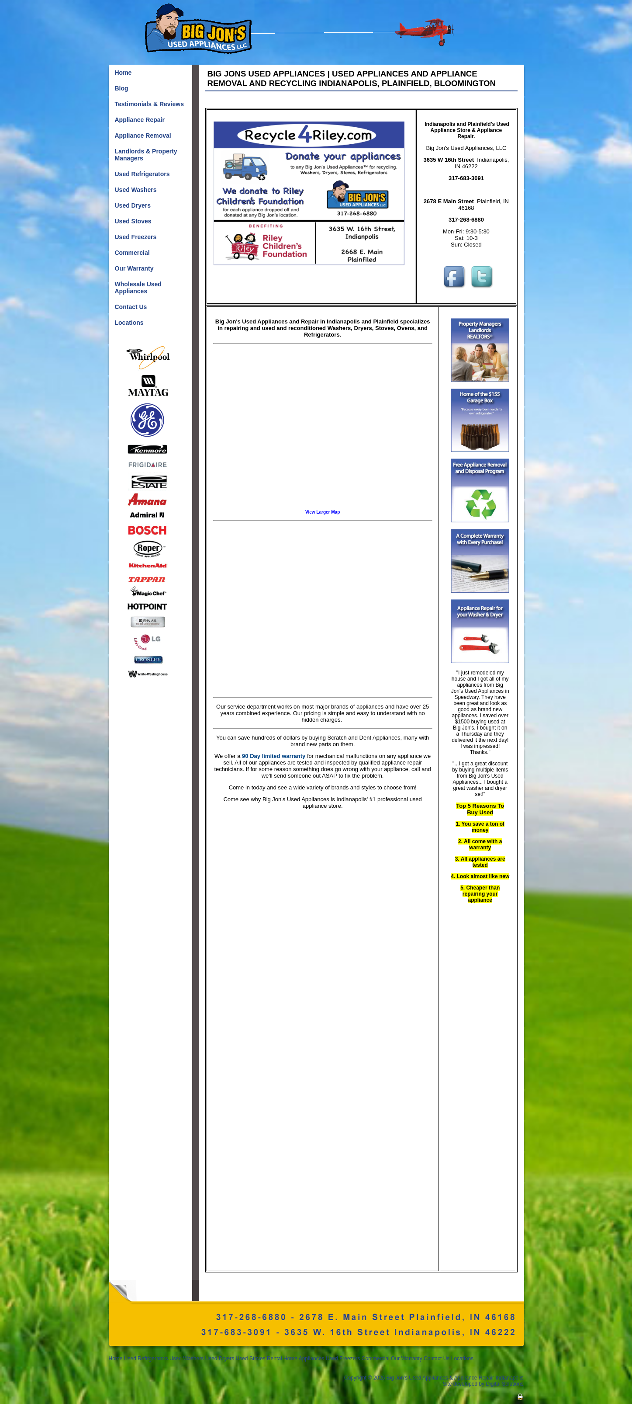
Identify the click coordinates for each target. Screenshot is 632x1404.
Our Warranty (406, 1358)
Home (116, 1358)
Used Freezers (343, 1358)
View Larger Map (322, 512)
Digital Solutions (504, 1384)
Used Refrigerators (146, 1358)
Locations (462, 1358)
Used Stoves (251, 1358)
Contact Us (436, 1358)
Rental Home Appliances (295, 1358)
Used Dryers (220, 1358)
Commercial (376, 1358)
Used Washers (186, 1358)
